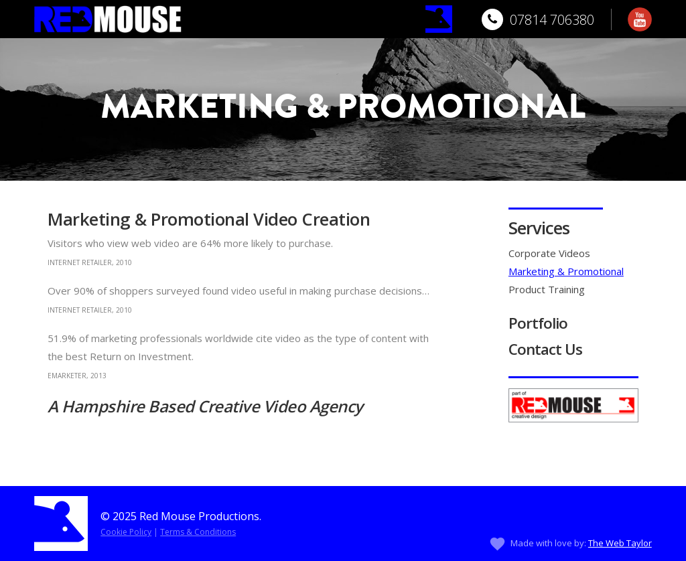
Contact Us (545, 349)
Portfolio (537, 323)
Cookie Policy (125, 532)
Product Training (546, 289)
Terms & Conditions (198, 532)
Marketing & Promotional (566, 271)
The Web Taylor (620, 543)
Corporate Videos (549, 253)
